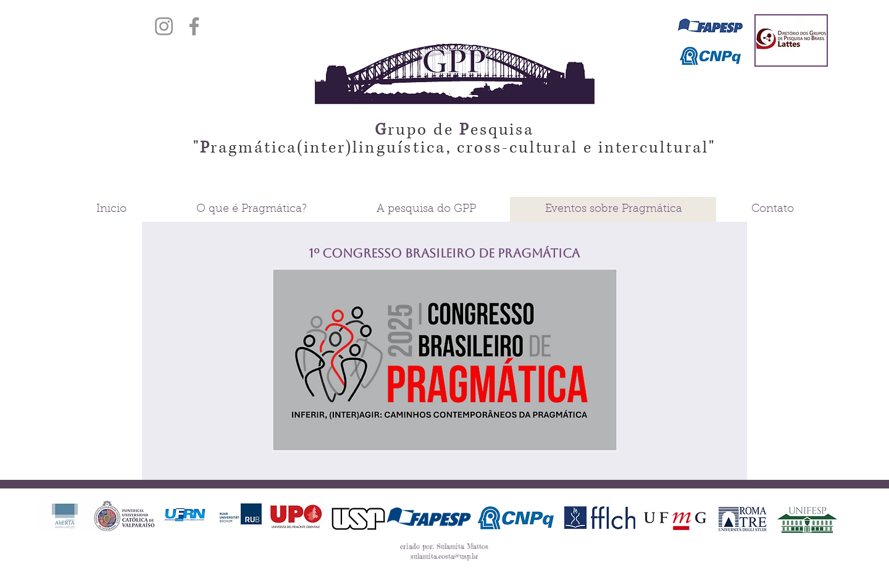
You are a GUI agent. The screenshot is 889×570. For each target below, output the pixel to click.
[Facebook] (194, 26)
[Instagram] (164, 26)
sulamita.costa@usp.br (444, 556)
